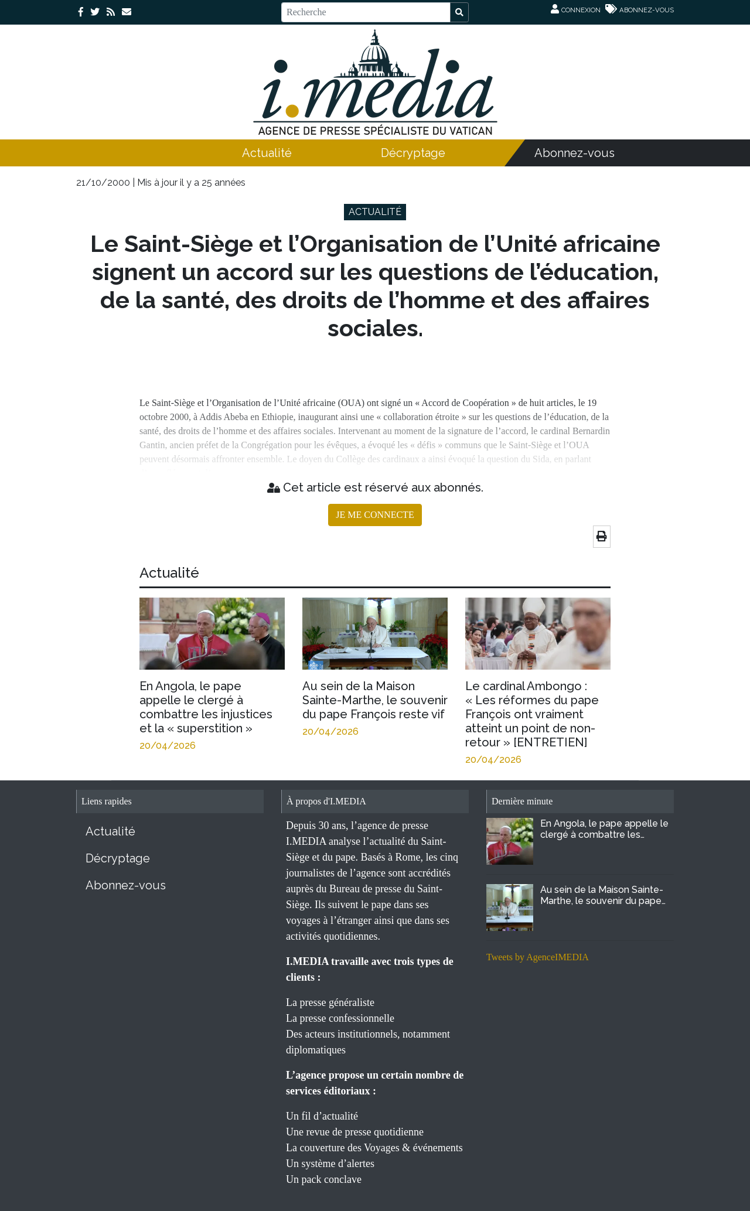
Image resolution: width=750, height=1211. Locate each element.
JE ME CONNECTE (375, 515)
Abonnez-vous (574, 153)
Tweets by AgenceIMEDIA (537, 957)
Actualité (267, 153)
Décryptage (413, 153)
